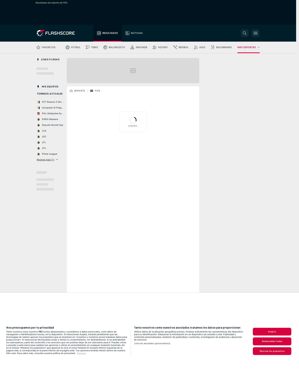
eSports (79, 90)
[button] (245, 33)
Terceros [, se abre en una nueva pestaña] (81, 353)
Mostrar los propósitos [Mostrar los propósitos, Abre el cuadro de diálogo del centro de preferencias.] (272, 351)
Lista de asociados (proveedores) (152, 343)
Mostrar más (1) (47, 159)
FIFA (97, 90)
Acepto (272, 331)
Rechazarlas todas (272, 341)
